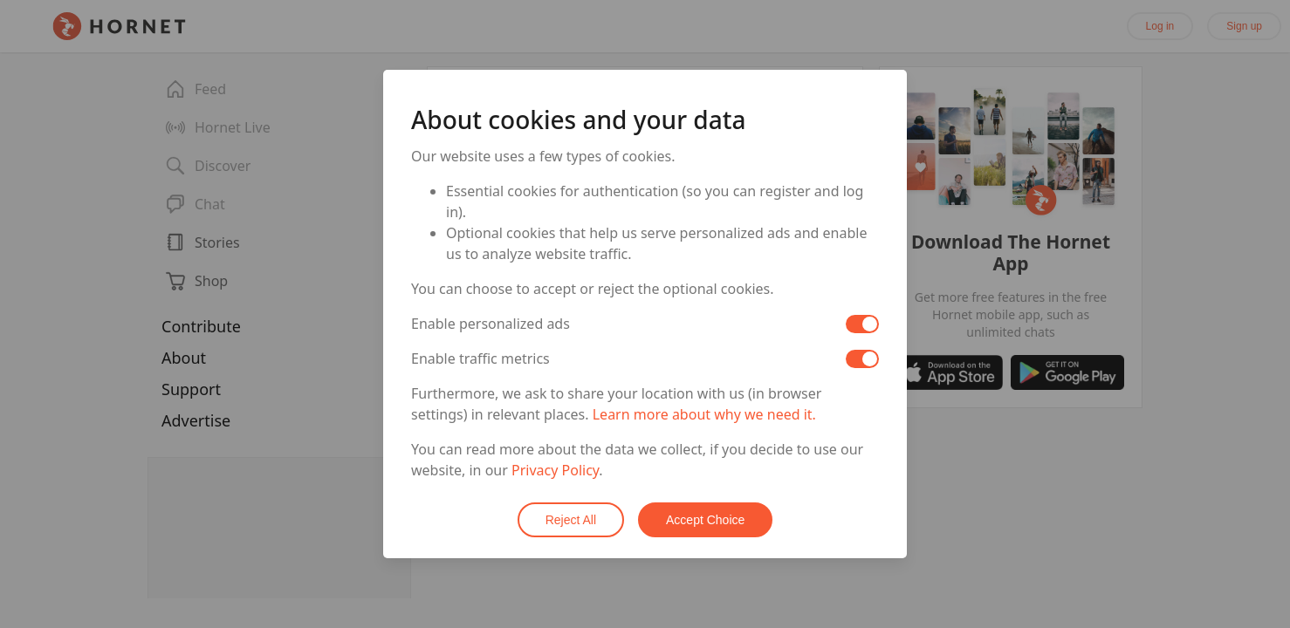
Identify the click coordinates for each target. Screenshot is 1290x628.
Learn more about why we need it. (704, 414)
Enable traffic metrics (480, 358)
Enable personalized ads (490, 323)
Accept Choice (705, 520)
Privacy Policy (555, 470)
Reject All (571, 520)
